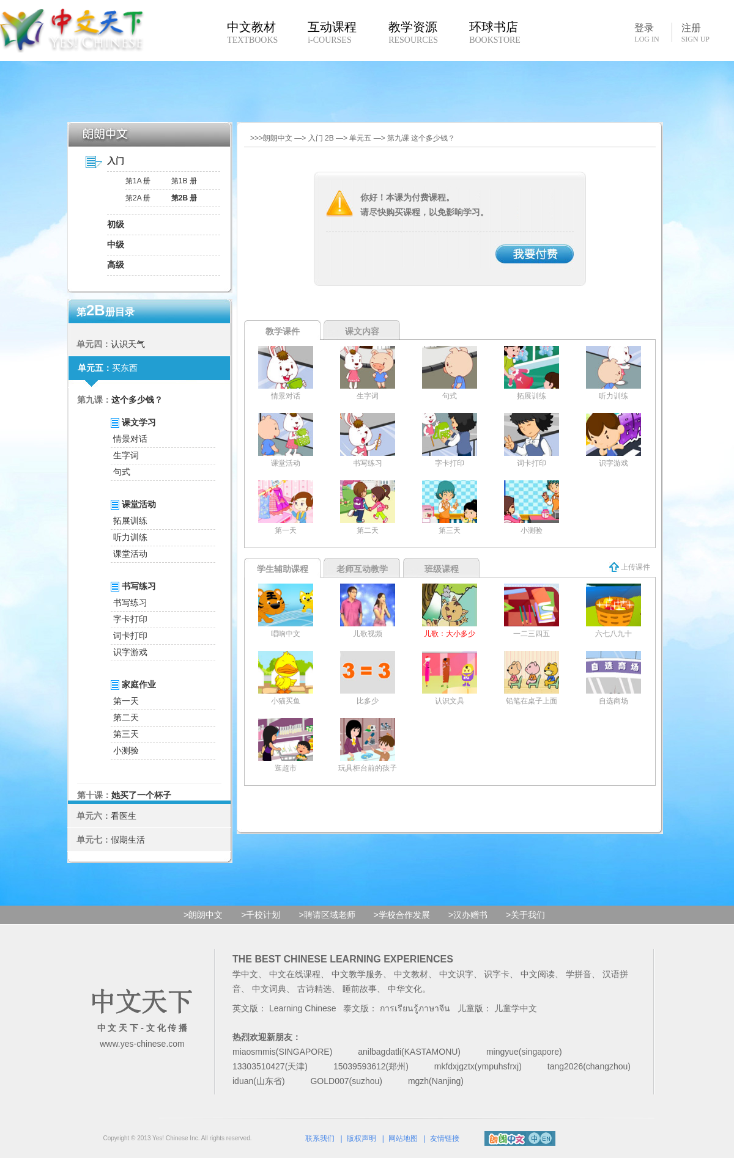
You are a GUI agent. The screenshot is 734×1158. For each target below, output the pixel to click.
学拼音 (578, 974)
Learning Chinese (302, 1008)
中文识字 (456, 974)
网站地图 (403, 1138)
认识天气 (128, 344)
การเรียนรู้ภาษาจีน (415, 1008)
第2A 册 (137, 198)
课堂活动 (130, 554)
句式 (121, 472)
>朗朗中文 (203, 915)
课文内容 (362, 331)
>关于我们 (525, 915)
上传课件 (629, 567)
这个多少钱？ (137, 400)
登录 (646, 32)
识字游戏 (130, 652)
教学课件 (282, 331)
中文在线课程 (295, 974)
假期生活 (128, 840)
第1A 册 (137, 181)
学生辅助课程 (282, 569)
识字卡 (497, 974)
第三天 (126, 734)
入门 (115, 161)
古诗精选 (314, 989)
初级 (115, 224)
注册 (695, 33)
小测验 (126, 750)
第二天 (126, 717)
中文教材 (411, 974)
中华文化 (405, 989)
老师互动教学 (362, 569)
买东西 (125, 368)
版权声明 (361, 1138)
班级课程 (441, 569)
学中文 (245, 974)
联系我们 (320, 1138)
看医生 (123, 816)
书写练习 (130, 602)
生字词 (126, 455)
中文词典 (269, 989)
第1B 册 (184, 181)
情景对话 (130, 439)
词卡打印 (130, 635)
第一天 (126, 701)
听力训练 (130, 537)
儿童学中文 (515, 1008)
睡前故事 (360, 989)
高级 (115, 264)
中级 (115, 244)
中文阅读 (538, 974)
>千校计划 (260, 915)
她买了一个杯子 (141, 795)
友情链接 (444, 1138)
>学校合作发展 (402, 915)
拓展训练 (130, 521)
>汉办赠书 (467, 915)
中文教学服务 (357, 974)
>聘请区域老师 (326, 915)
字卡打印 (130, 619)
